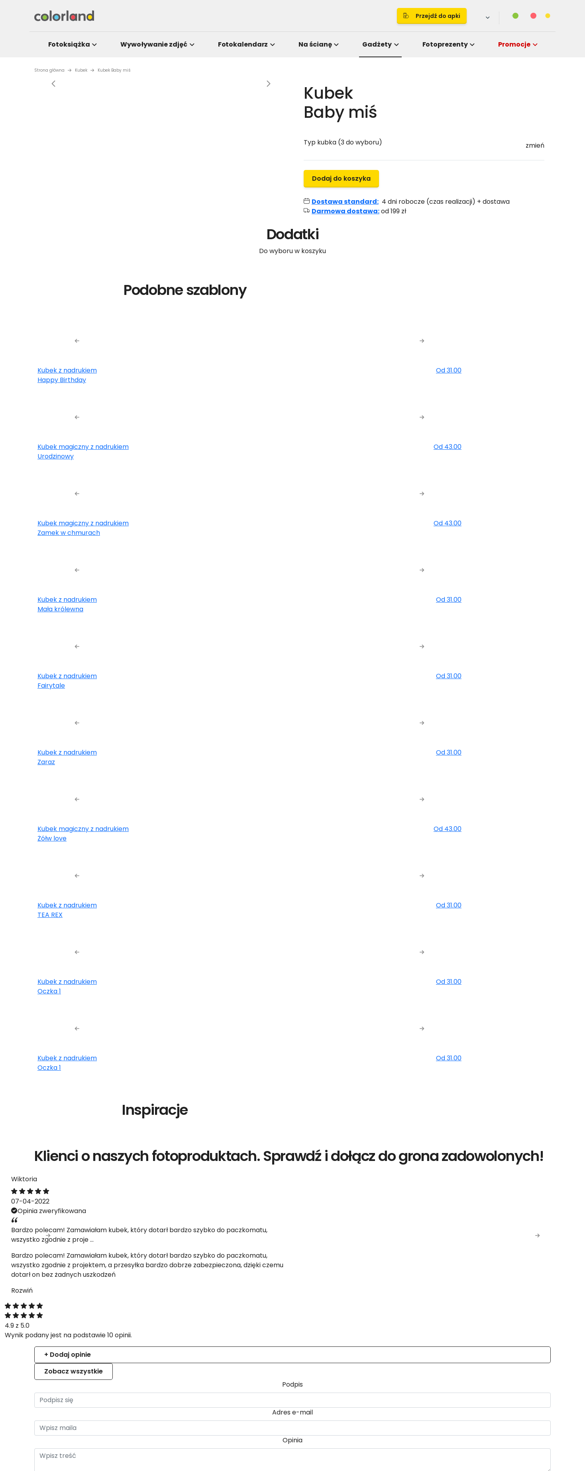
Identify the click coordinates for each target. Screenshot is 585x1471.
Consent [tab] (173, 670)
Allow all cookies (428, 823)
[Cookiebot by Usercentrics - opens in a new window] (428, 644)
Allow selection (359, 823)
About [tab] (412, 670)
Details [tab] (292, 670)
